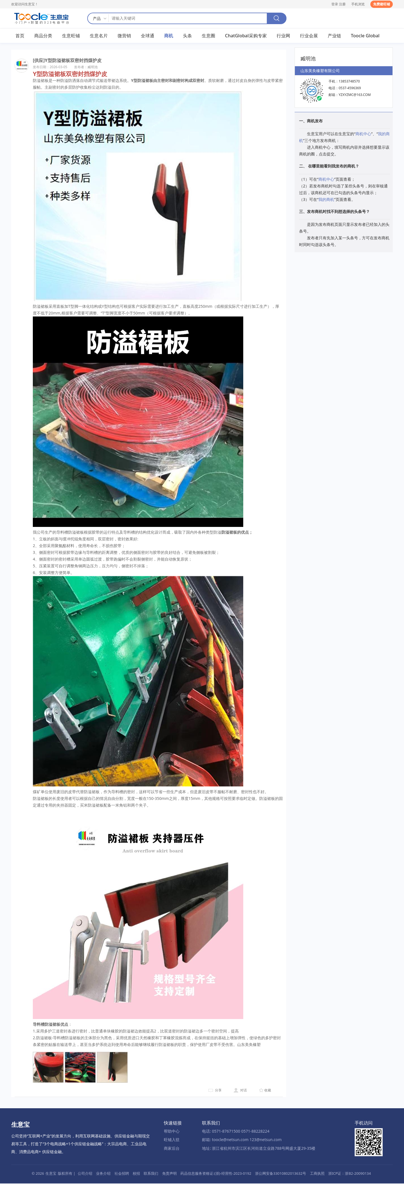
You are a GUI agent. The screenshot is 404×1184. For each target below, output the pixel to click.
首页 (19, 36)
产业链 (334, 36)
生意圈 (208, 36)
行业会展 (309, 36)
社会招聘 (121, 1173)
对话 (243, 1091)
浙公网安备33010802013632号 (280, 1173)
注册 (342, 4)
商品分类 (43, 36)
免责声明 (169, 1173)
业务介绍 (103, 1173)
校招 (136, 1173)
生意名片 (99, 36)
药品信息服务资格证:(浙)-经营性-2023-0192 (215, 1173)
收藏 (267, 1091)
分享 (218, 1091)
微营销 (124, 36)
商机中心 (363, 134)
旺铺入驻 (172, 1140)
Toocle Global (365, 36)
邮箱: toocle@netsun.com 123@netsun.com (242, 1140)
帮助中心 (172, 1131)
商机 (168, 36)
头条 (187, 36)
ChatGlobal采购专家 (246, 36)
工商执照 (317, 1173)
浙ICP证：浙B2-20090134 (349, 1173)
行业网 (283, 36)
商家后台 (172, 1148)
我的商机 (326, 200)
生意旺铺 (71, 36)
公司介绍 (85, 1173)
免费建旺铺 (381, 4)
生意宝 (50, 1173)
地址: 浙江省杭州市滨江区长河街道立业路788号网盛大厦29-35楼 (258, 1148)
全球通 (147, 36)
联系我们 (151, 1173)
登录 (334, 4)
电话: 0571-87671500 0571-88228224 (235, 1131)
